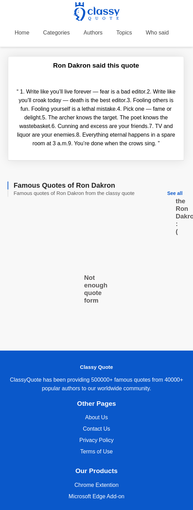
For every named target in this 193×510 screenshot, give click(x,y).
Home (21, 33)
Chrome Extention (96, 485)
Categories (56, 33)
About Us (96, 417)
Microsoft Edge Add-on (96, 496)
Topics (124, 33)
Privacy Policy (96, 440)
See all (174, 193)
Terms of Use (96, 451)
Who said (157, 33)
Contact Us (96, 429)
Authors (92, 33)
